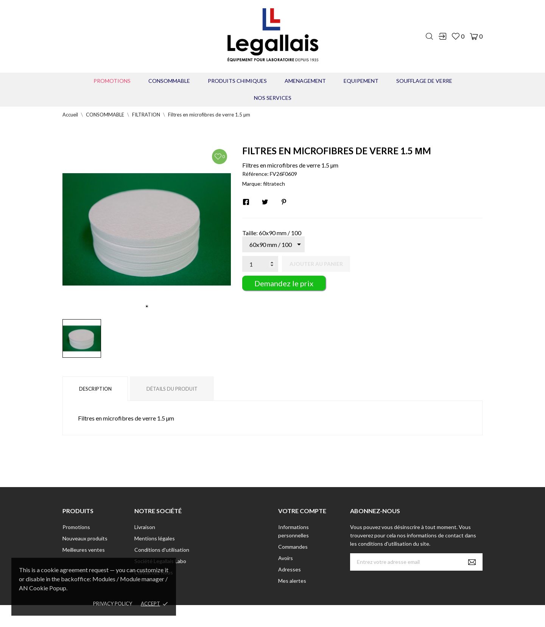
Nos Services (272, 98)
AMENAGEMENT (305, 81)
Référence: (255, 174)
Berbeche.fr (338, 616)
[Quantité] (260, 264)
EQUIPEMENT (361, 81)
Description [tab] (95, 389)
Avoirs (285, 558)
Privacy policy (112, 604)
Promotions (112, 81)
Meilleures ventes (83, 549)
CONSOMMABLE (169, 81)
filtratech (274, 183)
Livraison (144, 527)
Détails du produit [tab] (172, 389)
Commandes (293, 546)
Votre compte (302, 510)
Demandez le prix (283, 283)
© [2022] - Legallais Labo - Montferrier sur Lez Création (258, 616)
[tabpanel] (146, 229)
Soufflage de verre (424, 81)
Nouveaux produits (84, 538)
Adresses (289, 569)
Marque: (252, 183)
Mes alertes (292, 580)
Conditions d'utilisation (161, 549)
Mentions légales (154, 538)
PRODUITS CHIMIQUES (237, 81)
